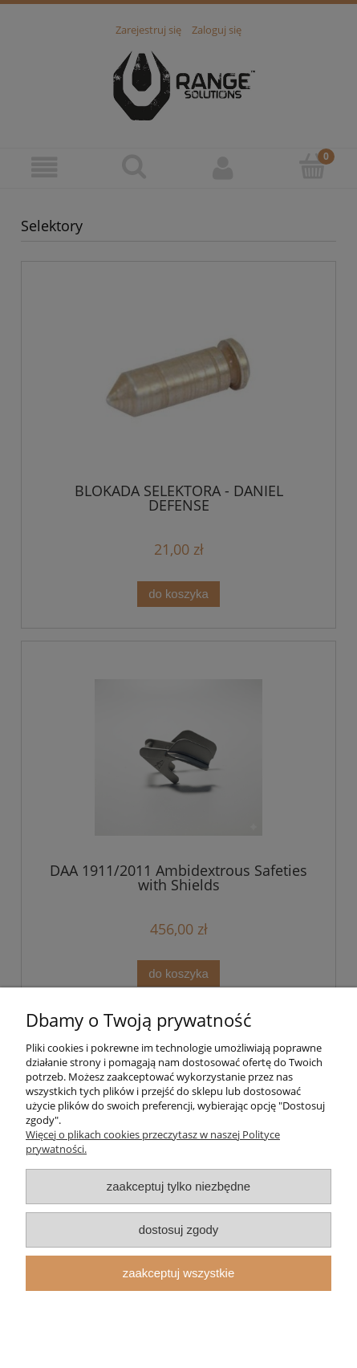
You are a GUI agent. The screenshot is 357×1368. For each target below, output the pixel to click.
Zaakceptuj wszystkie (178, 1273)
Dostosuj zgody (179, 1229)
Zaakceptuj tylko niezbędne (178, 1186)
